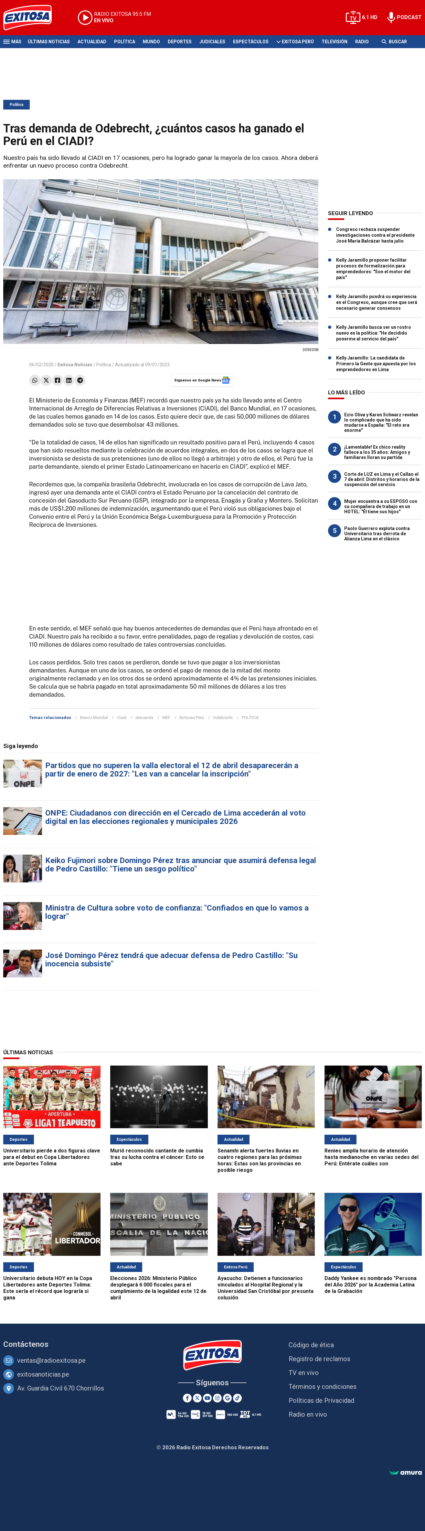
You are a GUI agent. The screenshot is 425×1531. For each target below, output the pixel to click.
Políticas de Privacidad (321, 1400)
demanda (144, 717)
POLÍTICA (250, 717)
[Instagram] (217, 1398)
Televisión (334, 41)
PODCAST (409, 17)
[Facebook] (187, 1398)
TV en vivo (304, 1373)
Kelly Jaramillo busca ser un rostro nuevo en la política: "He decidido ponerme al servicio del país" (373, 333)
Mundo (151, 41)
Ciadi (121, 717)
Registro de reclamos (319, 1359)
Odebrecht (223, 717)
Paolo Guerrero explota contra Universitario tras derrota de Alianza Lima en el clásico (377, 533)
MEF (166, 717)
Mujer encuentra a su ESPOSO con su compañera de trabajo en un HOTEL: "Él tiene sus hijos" (380, 506)
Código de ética (311, 1345)
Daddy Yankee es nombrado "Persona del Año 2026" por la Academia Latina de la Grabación (370, 1284)
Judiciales (212, 41)
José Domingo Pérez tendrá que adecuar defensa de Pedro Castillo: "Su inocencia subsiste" (171, 959)
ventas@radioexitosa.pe (51, 1360)
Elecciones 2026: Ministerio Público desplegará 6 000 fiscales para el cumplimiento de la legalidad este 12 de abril (158, 1288)
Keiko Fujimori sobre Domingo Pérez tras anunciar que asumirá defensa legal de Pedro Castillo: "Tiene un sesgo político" (180, 864)
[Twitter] (197, 1398)
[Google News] (227, 1398)
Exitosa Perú (298, 41)
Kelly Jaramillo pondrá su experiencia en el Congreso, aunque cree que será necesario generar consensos (376, 302)
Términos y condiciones (322, 1386)
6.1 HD (369, 17)
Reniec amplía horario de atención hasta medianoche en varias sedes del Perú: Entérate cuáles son (371, 1157)
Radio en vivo (308, 1414)
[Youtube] (207, 1398)
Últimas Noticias (49, 41)
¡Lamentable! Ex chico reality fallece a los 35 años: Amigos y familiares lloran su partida (377, 452)
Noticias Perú (191, 717)
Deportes (180, 41)
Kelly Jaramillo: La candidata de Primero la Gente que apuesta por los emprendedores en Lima (376, 363)
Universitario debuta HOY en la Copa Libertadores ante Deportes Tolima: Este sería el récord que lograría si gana (47, 1288)
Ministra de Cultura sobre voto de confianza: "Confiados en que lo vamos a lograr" (177, 912)
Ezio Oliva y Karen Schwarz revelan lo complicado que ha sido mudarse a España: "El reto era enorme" (381, 422)
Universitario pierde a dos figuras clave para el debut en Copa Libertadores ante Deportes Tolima (51, 1157)
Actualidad (92, 41)
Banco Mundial (94, 717)
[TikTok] (237, 1398)
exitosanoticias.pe (43, 1374)
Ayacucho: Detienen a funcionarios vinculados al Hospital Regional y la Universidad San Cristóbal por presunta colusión (265, 1288)
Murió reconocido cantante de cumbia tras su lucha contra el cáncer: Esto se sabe (157, 1157)
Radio (362, 41)
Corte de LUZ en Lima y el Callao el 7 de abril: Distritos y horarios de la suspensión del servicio (382, 479)
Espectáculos (251, 41)
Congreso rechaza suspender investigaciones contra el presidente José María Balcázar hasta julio (375, 235)
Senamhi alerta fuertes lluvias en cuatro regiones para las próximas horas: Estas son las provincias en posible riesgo (260, 1160)
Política (124, 41)
